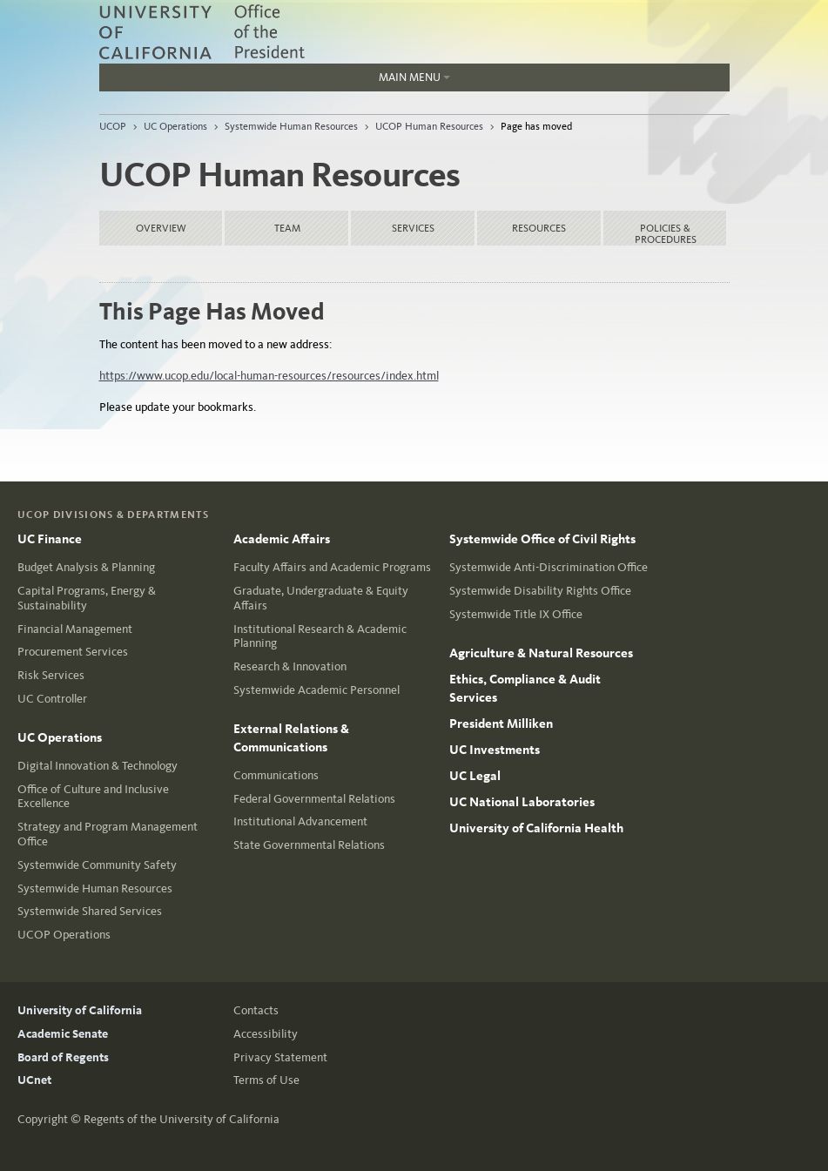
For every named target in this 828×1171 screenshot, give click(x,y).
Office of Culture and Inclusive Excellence (93, 796)
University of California (79, 1010)
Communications (276, 775)
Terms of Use (266, 1080)
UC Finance (49, 539)
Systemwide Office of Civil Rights (542, 539)
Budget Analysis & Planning (86, 567)
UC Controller (52, 698)
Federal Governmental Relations (314, 798)
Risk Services (50, 675)
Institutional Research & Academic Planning (320, 636)
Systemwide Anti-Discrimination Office (548, 567)
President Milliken (501, 723)
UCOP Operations (64, 934)
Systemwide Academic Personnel (316, 690)
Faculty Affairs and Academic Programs (332, 567)
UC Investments (494, 749)
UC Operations (175, 126)
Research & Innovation (290, 666)
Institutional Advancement (300, 821)
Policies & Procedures (666, 234)
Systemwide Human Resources (291, 126)
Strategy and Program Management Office (107, 834)
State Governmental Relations (309, 845)
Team (287, 228)
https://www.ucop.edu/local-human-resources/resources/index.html (269, 375)
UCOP (112, 126)
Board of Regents (63, 1057)
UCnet (34, 1080)
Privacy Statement (280, 1057)
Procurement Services (72, 651)
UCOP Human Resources (429, 126)
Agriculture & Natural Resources (541, 653)
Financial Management (74, 629)
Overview (161, 228)
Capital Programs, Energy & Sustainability (86, 598)
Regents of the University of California (181, 1119)
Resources (539, 228)
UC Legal (475, 776)
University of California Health (536, 828)
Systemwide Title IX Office (515, 614)
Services (413, 228)
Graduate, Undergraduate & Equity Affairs (320, 598)
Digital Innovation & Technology (97, 765)
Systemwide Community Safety (97, 865)
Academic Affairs (281, 539)
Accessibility (265, 1033)
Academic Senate (62, 1033)
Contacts (256, 1010)
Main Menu (414, 77)
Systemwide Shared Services (89, 911)
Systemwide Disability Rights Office (540, 590)
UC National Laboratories (522, 802)
